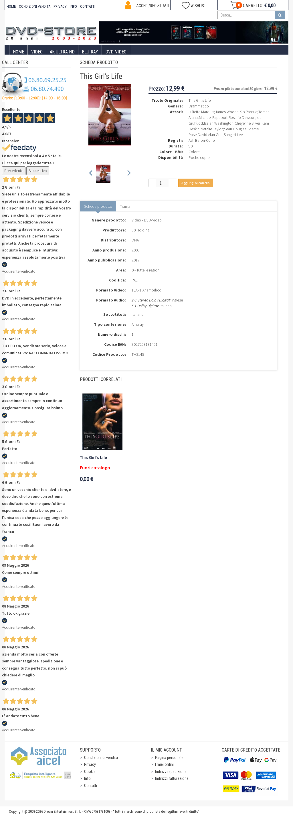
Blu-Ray (90, 52)
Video (37, 52)
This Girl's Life (93, 458)
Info (87, 778)
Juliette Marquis (201, 111)
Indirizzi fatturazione (172, 778)
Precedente (13, 170)
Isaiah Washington (218, 123)
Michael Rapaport (213, 117)
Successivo (38, 170)
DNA (135, 240)
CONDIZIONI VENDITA (34, 6)
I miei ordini (164, 764)
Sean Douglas (235, 128)
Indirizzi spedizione (171, 771)
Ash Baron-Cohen (203, 140)
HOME (11, 6)
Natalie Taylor (212, 128)
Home (18, 52)
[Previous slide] (91, 174)
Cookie (90, 771)
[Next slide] (129, 174)
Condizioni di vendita (101, 757)
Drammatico (199, 106)
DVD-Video (115, 52)
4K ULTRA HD (62, 52)
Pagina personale (169, 757)
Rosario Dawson (242, 117)
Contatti (90, 785)
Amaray (138, 324)
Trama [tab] (125, 206)
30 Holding (140, 230)
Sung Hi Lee (233, 134)
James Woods (226, 111)
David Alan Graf (210, 134)
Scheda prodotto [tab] (98, 206)
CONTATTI (87, 6)
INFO (73, 6)
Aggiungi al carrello (195, 183)
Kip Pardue (248, 111)
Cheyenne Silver (247, 123)
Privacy (90, 764)
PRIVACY (60, 6)
